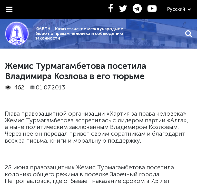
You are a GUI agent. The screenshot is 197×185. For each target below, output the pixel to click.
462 (14, 87)
